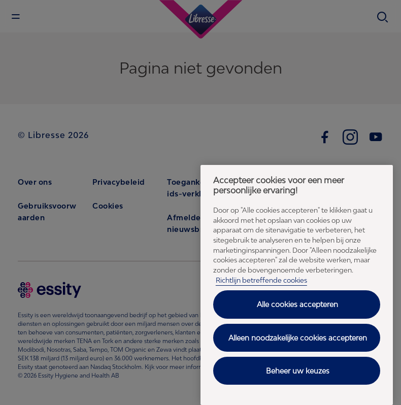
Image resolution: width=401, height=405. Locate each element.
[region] (297, 285)
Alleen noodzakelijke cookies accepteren (297, 337)
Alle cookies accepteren (297, 304)
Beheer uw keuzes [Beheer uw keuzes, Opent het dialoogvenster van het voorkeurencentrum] (297, 370)
